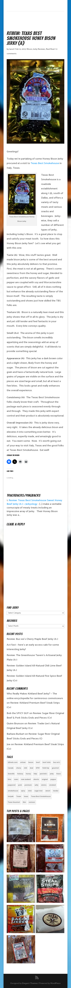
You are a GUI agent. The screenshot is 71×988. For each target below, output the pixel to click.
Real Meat (50, 49)
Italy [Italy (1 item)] (35, 773)
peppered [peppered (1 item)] (11, 785)
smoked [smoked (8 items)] (52, 785)
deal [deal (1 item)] (31, 768)
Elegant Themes (30, 983)
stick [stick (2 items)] (30, 790)
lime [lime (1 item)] (9, 779)
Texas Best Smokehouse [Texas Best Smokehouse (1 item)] (41, 796)
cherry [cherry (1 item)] (18, 768)
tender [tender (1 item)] (55, 790)
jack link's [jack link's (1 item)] (43, 773)
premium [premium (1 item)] (28, 785)
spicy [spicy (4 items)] (23, 790)
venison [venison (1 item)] (32, 802)
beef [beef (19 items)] (38, 762)
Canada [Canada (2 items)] (10, 768)
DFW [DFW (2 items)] (38, 768)
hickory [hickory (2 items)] (20, 773)
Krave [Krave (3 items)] (58, 773)
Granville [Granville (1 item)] (11, 773)
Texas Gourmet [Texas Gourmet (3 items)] (14, 802)
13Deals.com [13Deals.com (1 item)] (13, 762)
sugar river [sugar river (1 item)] (38, 790)
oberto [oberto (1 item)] (36, 779)
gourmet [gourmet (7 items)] (55, 768)
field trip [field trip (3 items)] (45, 768)
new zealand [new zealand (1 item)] (26, 779)
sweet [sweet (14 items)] (47, 790)
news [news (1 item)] (16, 779)
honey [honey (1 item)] (28, 773)
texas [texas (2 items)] (26, 796)
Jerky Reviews (39, 49)
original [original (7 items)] (45, 779)
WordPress (55, 983)
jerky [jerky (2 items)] (52, 773)
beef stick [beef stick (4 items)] (47, 762)
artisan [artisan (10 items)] (23, 762)
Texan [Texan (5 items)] (18, 796)
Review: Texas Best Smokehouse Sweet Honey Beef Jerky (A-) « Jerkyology (34, 502)
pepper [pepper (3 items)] (53, 779)
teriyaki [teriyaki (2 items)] (11, 796)
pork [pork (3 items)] (20, 785)
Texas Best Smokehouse (45, 163)
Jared (11, 49)
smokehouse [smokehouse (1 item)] (13, 790)
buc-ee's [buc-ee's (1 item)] (56, 762)
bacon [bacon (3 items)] (30, 762)
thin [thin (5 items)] (24, 802)
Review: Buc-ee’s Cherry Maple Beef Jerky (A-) (32, 639)
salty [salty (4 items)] (36, 785)
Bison (29, 49)
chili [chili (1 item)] (25, 768)
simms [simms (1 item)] (43, 785)
